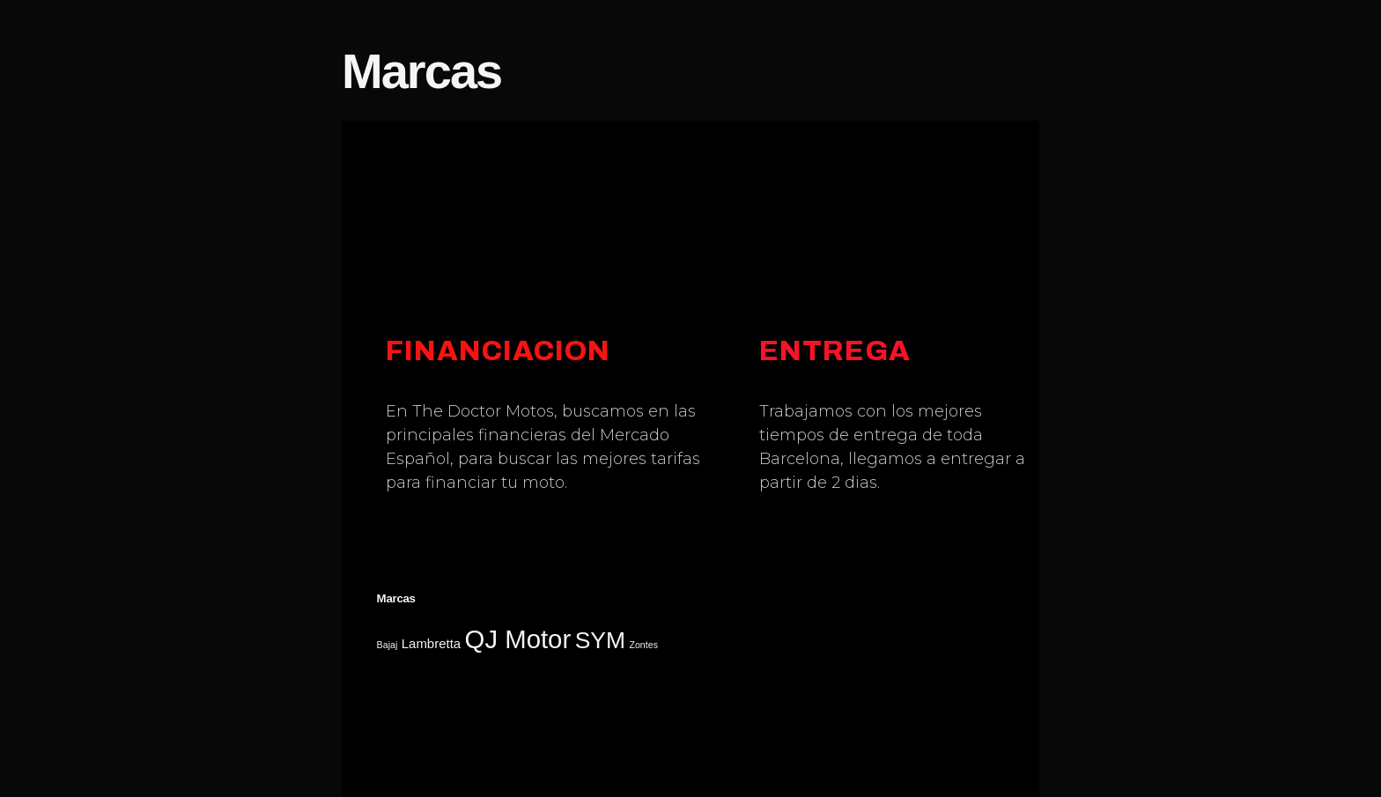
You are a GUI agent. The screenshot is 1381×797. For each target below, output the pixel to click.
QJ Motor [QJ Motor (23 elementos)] (518, 638)
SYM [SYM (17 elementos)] (600, 640)
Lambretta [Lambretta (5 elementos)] (431, 643)
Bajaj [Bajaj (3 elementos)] (387, 644)
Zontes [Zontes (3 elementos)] (643, 644)
